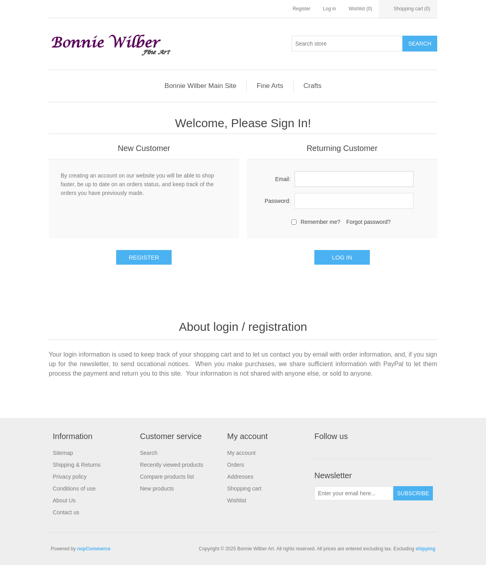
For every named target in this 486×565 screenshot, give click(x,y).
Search (148, 453)
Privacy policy (70, 476)
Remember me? (320, 222)
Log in (329, 8)
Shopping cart (244, 488)
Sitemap (63, 453)
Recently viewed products (171, 465)
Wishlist (236, 500)
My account (241, 453)
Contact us (66, 512)
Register (301, 8)
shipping (425, 549)
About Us (64, 500)
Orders (235, 465)
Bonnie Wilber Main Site (200, 86)
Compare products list (167, 476)
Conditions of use (74, 488)
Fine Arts (269, 86)
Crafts (312, 86)
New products (157, 488)
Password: (277, 201)
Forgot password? (368, 222)
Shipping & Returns (77, 465)
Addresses (240, 476)
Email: (283, 179)
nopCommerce (94, 549)
